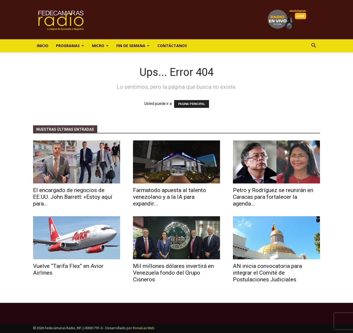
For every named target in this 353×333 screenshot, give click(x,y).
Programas (70, 45)
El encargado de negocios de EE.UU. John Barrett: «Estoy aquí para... (72, 197)
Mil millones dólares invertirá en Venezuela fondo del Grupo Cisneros (173, 273)
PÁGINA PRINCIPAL (191, 104)
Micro (100, 45)
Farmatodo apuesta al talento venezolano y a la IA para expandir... (169, 197)
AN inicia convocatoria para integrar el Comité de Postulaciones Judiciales (267, 273)
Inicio (42, 45)
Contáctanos (172, 45)
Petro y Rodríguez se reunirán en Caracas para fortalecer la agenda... (273, 197)
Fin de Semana (133, 45)
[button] (313, 46)
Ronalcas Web (143, 328)
